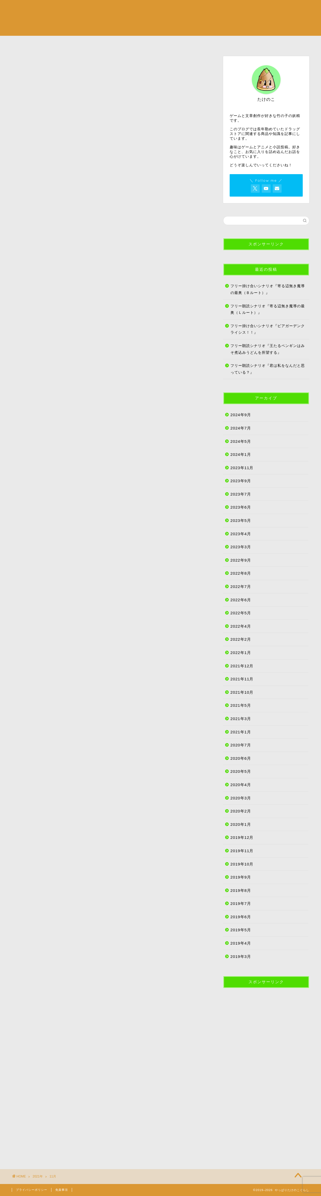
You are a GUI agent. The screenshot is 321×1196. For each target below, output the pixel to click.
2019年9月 (240, 877)
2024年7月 (240, 428)
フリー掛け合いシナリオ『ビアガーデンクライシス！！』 (267, 329)
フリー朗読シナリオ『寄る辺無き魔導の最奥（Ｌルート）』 (267, 309)
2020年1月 (240, 824)
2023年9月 (240, 481)
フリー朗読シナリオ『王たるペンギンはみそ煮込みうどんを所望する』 (267, 349)
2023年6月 (240, 507)
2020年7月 (240, 745)
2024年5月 (240, 441)
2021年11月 (242, 679)
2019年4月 (240, 943)
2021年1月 (240, 732)
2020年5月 (240, 771)
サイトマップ (235, 42)
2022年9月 (240, 560)
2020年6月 (240, 758)
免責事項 (61, 1189)
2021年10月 (242, 692)
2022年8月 (240, 573)
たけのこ (185, 42)
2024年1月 (240, 454)
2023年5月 (240, 520)
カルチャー (86, 42)
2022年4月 (240, 626)
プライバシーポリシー (31, 1189)
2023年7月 (240, 494)
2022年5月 (240, 613)
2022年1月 (240, 652)
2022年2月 (240, 639)
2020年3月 (240, 798)
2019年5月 (240, 930)
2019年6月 (240, 917)
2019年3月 (240, 956)
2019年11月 (242, 851)
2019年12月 (242, 837)
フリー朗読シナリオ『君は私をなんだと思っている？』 (267, 369)
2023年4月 (240, 534)
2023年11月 (242, 468)
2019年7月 (240, 903)
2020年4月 (240, 784)
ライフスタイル (36, 42)
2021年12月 (242, 666)
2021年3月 (240, 718)
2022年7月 (240, 586)
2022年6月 (240, 600)
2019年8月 (240, 890)
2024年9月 (240, 415)
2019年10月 (242, 864)
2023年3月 (240, 547)
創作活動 (136, 42)
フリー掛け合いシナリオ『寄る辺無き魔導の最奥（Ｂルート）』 (267, 289)
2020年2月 (240, 811)
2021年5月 (240, 705)
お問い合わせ (284, 42)
